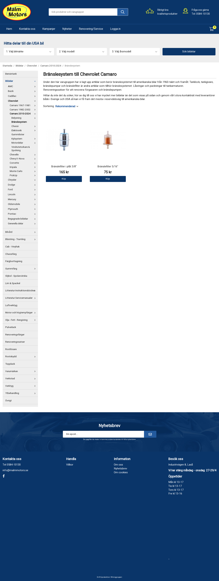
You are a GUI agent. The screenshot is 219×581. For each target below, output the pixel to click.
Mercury (22, 199)
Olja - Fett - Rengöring (21, 320)
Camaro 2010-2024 (23, 113)
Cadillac (22, 96)
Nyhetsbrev (120, 468)
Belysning (24, 118)
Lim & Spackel (12, 283)
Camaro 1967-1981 (23, 105)
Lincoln (22, 194)
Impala (23, 167)
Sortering (48, 106)
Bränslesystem (19, 122)
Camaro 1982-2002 (23, 109)
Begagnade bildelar (22, 219)
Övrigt (8, 400)
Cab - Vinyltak (12, 246)
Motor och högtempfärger (21, 312)
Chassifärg (11, 254)
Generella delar (22, 223)
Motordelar (24, 143)
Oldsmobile (22, 204)
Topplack (10, 364)
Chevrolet (22, 101)
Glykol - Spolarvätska (16, 276)
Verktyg (21, 386)
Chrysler (22, 180)
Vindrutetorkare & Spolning (20, 148)
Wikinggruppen (116, 577)
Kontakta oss (27, 29)
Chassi (24, 126)
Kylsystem (24, 139)
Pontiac (22, 214)
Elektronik (24, 130)
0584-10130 (203, 14)
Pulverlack (10, 327)
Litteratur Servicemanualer (21, 298)
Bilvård (21, 232)
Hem (9, 29)
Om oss (118, 465)
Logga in (115, 29)
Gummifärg (21, 268)
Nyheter (67, 29)
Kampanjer (48, 29)
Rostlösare (11, 349)
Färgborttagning (13, 261)
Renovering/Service (91, 29)
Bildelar (21, 81)
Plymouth (22, 209)
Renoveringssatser (15, 342)
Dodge (22, 185)
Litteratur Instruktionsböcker (21, 290)
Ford (22, 189)
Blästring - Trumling (21, 239)
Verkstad (21, 378)
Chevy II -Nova (23, 158)
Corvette (23, 163)
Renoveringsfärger (14, 334)
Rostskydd (21, 356)
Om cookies (121, 472)
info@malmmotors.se (15, 470)
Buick (22, 91)
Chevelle (23, 154)
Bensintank (11, 74)
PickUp (23, 175)
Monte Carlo (23, 171)
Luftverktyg (11, 305)
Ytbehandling (21, 393)
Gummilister (17, 134)
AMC (22, 86)
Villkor (69, 465)
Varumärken (21, 371)
